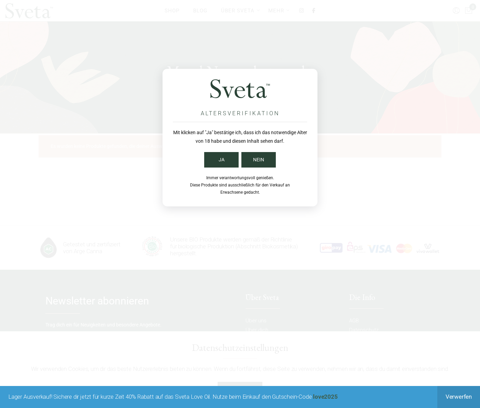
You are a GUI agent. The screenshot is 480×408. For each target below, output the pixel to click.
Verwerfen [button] (459, 396)
